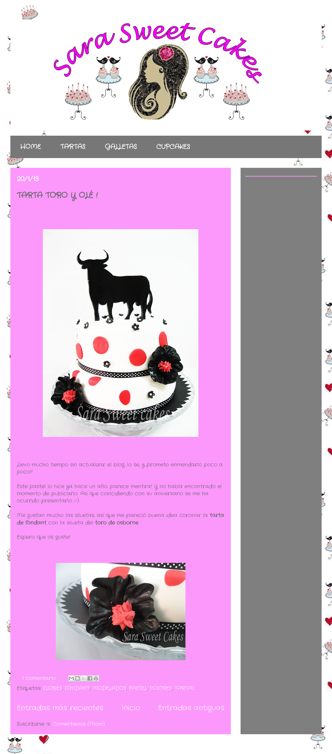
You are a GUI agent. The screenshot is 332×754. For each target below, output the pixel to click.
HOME (30, 147)
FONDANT (77, 688)
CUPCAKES (173, 147)
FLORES (52, 688)
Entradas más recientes (60, 708)
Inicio (131, 708)
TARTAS (72, 147)
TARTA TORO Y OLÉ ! (57, 195)
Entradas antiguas (191, 708)
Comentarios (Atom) (79, 724)
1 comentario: (40, 678)
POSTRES (160, 688)
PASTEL (138, 688)
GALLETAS (121, 147)
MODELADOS (109, 688)
